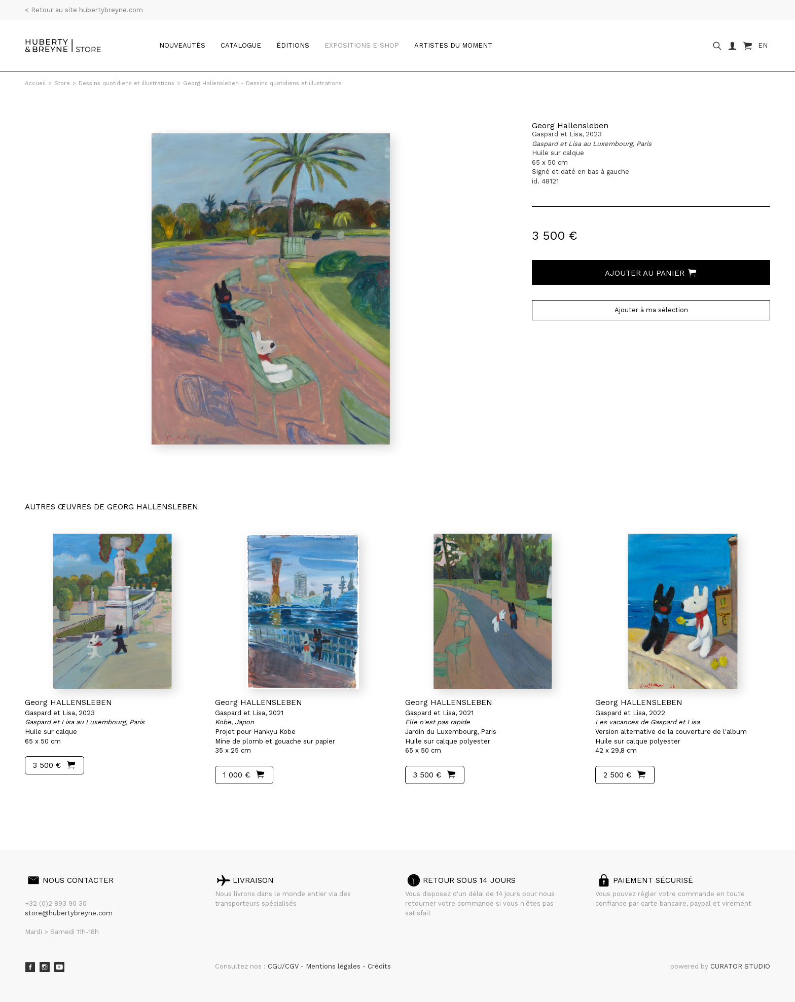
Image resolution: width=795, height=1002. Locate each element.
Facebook (30, 967)
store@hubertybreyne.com (69, 913)
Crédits (379, 966)
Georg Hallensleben (570, 125)
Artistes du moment (453, 45)
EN (763, 45)
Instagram (45, 967)
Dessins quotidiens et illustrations (126, 83)
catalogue (241, 45)
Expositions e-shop (361, 45)
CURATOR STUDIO (740, 966)
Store (62, 83)
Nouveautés (182, 45)
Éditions (292, 45)
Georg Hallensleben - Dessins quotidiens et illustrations (262, 83)
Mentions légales (334, 966)
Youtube (59, 967)
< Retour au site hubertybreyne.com (84, 10)
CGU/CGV (284, 966)
